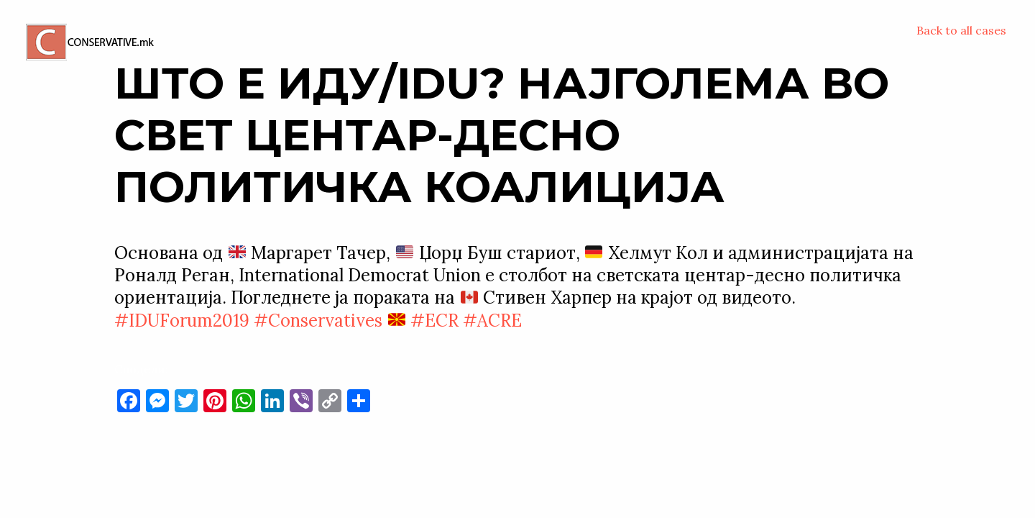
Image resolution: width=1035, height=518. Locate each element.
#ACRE (492, 320)
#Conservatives (318, 320)
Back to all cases (961, 30)
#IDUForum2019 (181, 320)
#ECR (434, 320)
